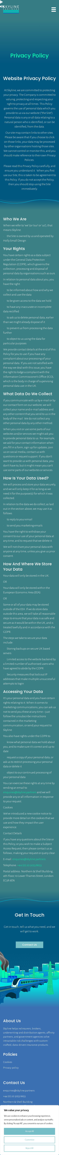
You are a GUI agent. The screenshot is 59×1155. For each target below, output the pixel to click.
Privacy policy (11, 1067)
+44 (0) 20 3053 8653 (29, 865)
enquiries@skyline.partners (19, 792)
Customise (29, 1140)
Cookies (7, 1062)
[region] (29, 1130)
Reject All (29, 1148)
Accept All (29, 1131)
